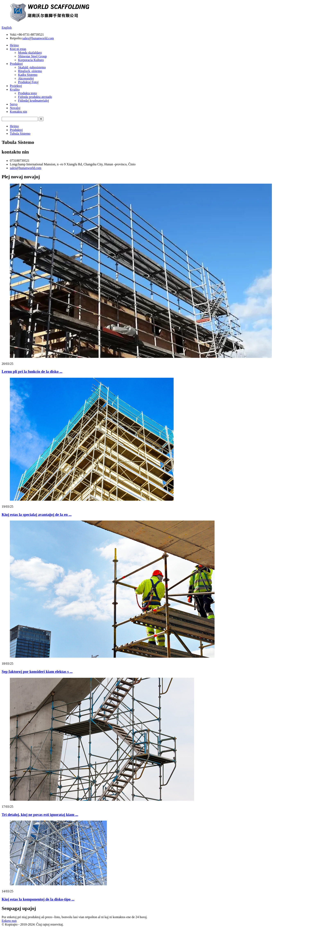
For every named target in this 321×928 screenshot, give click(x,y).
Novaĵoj (15, 108)
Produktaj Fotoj (28, 82)
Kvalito (15, 89)
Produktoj (16, 63)
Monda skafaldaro (30, 52)
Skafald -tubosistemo (32, 67)
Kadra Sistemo (27, 74)
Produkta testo (27, 93)
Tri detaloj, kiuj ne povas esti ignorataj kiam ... (40, 814)
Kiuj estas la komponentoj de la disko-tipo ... (38, 899)
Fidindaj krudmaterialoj (33, 100)
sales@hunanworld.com (38, 38)
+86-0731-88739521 (30, 34)
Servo (13, 104)
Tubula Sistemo (20, 133)
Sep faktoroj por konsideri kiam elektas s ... (37, 671)
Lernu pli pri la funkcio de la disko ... (32, 371)
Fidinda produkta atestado (35, 97)
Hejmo (14, 45)
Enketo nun (9, 920)
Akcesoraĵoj (26, 78)
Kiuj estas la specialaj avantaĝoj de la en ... (36, 514)
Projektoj (16, 86)
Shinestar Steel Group (32, 56)
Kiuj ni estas (18, 49)
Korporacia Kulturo (31, 60)
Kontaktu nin (18, 111)
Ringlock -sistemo (30, 71)
